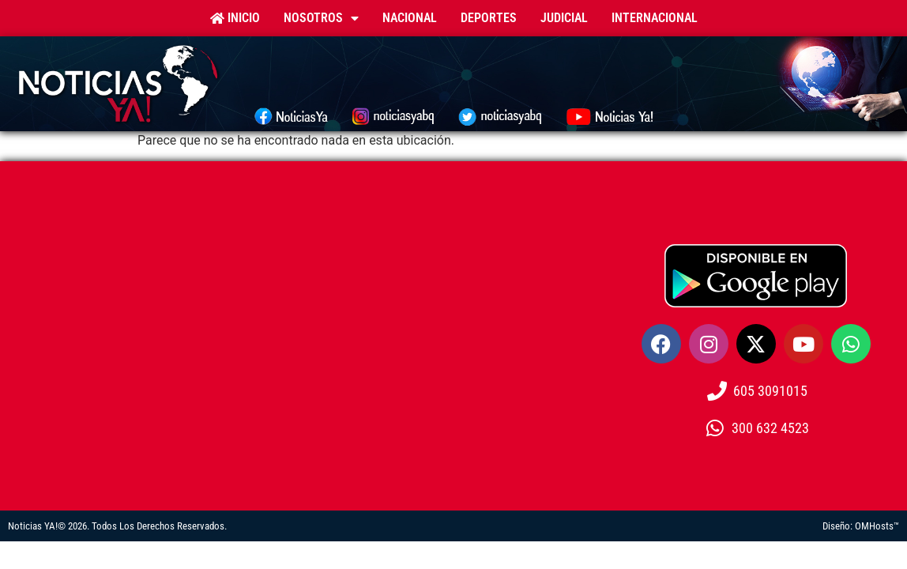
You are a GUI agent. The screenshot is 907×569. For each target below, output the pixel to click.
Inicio (235, 17)
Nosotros (321, 18)
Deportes (489, 17)
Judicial (564, 17)
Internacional (655, 17)
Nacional (409, 17)
